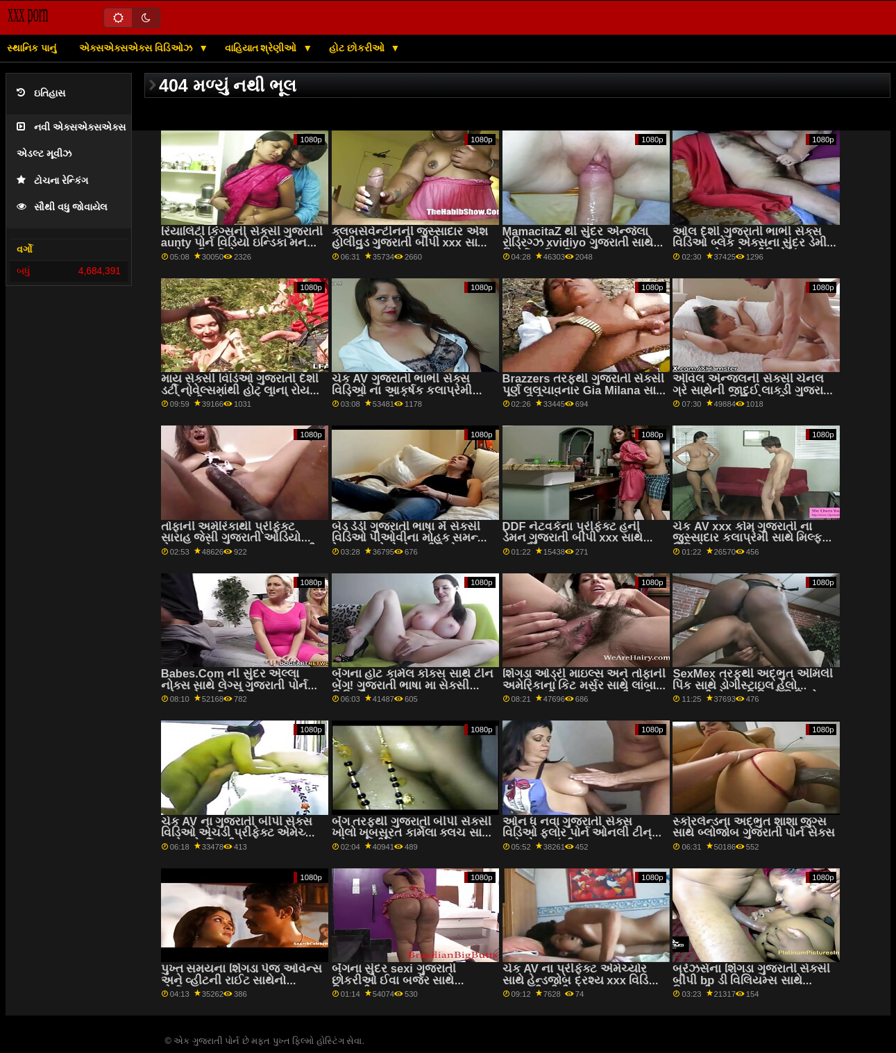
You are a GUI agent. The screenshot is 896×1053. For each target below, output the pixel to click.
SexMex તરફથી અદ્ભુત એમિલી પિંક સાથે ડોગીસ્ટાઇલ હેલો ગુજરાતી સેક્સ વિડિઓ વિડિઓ (752, 685)
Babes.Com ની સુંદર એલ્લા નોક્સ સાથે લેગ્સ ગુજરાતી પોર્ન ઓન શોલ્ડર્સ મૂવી (234, 685)
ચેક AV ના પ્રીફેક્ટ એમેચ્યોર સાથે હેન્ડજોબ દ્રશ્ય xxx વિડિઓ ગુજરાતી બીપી (583, 980)
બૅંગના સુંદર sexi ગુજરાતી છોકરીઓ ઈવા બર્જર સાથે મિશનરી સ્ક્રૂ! (394, 980)
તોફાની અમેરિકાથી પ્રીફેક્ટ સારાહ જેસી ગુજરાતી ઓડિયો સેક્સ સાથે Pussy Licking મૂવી (238, 538)
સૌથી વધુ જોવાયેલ (62, 207)
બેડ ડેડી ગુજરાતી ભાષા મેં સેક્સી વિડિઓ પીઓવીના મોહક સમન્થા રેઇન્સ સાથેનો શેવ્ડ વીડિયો (410, 538)
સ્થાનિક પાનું (31, 47)
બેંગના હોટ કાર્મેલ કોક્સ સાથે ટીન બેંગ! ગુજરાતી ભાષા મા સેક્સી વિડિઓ (412, 685)
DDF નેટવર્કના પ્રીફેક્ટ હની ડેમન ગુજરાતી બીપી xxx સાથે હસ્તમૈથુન (572, 538)
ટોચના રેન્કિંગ (52, 181)
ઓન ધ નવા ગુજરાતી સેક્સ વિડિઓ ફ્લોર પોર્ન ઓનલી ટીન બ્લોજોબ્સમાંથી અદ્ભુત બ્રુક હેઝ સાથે (584, 839)
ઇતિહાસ (41, 93)
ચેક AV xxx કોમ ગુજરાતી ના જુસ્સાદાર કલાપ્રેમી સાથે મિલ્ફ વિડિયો (747, 538)
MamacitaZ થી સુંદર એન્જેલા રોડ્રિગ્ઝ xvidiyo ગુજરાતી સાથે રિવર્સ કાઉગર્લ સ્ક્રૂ (578, 243)
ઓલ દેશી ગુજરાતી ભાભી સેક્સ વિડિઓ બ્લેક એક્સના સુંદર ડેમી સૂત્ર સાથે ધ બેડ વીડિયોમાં (749, 243)
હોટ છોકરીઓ (358, 47)
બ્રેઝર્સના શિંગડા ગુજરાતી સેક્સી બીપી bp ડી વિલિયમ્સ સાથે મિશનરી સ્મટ (751, 980)
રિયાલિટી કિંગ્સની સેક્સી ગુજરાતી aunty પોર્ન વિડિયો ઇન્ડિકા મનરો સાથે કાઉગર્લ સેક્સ (242, 243)
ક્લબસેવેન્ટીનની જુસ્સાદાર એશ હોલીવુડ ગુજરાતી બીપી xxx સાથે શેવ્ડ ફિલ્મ (410, 243)
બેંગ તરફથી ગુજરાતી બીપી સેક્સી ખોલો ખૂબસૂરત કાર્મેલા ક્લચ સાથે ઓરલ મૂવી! (411, 833)
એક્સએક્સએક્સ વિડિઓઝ (137, 47)
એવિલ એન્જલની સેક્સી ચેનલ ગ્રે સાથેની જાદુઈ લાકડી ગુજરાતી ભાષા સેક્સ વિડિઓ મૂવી (753, 390)
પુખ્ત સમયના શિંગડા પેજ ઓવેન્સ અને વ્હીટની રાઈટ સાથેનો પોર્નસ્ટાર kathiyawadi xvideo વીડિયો (241, 986)
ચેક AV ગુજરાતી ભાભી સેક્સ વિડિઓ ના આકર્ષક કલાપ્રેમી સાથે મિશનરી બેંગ (402, 390)
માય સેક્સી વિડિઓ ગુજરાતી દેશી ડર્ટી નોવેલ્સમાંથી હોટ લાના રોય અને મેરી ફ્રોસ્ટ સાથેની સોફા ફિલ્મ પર (240, 396)
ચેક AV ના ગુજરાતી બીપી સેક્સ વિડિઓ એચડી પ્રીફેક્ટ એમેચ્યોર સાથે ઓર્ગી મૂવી (242, 833)
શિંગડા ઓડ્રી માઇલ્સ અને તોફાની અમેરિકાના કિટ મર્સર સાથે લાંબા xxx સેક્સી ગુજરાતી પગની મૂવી (584, 685)
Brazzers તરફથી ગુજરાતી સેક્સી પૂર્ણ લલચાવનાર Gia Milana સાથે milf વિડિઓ (583, 390)
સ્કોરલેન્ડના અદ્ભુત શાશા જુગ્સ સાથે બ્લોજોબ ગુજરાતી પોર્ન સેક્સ (753, 827)
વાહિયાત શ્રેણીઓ (262, 47)
